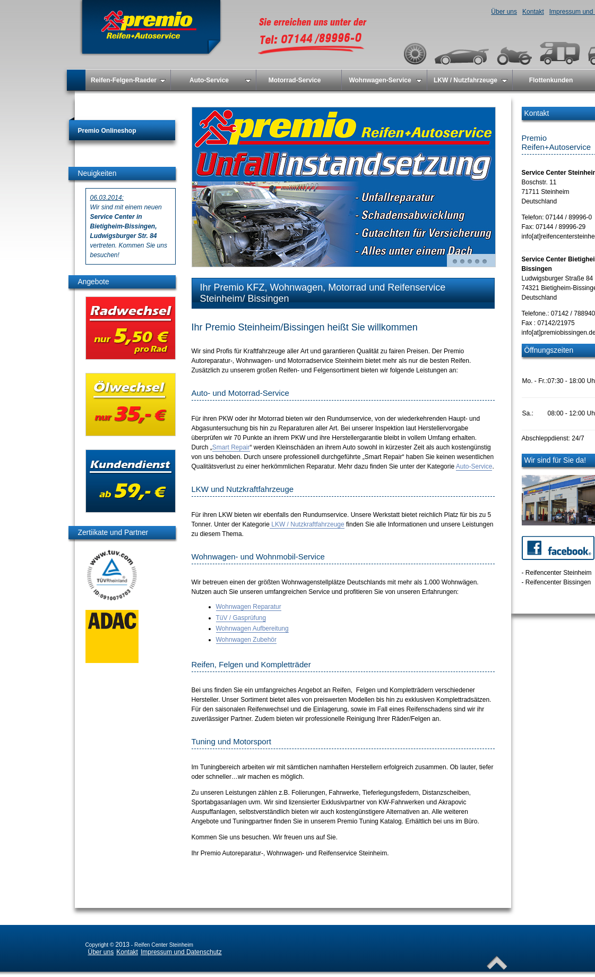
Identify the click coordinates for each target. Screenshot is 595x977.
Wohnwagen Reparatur (248, 606)
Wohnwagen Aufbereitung (252, 628)
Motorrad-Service (295, 80)
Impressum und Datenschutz (181, 952)
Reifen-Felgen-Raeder (128, 80)
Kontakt (533, 11)
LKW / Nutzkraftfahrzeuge (307, 524)
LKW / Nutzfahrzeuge (470, 80)
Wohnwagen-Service (385, 80)
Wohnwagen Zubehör (246, 639)
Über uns (504, 11)
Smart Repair (231, 447)
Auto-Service (220, 80)
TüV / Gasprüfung (241, 618)
